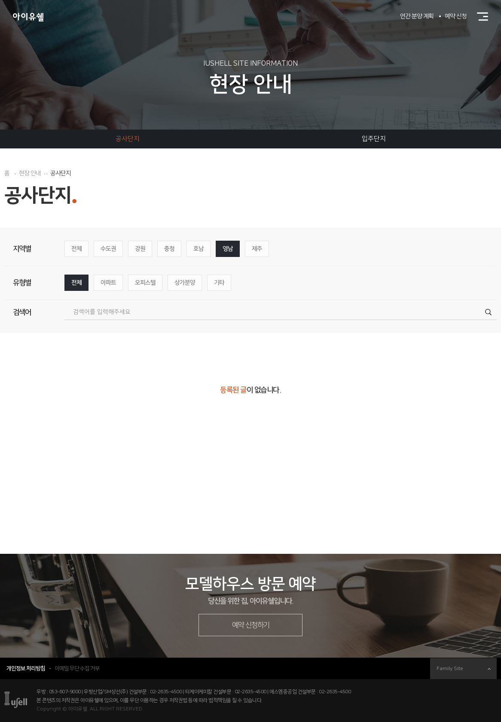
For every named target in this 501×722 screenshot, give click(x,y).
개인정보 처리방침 (25, 668)
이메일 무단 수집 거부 (77, 668)
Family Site (464, 668)
